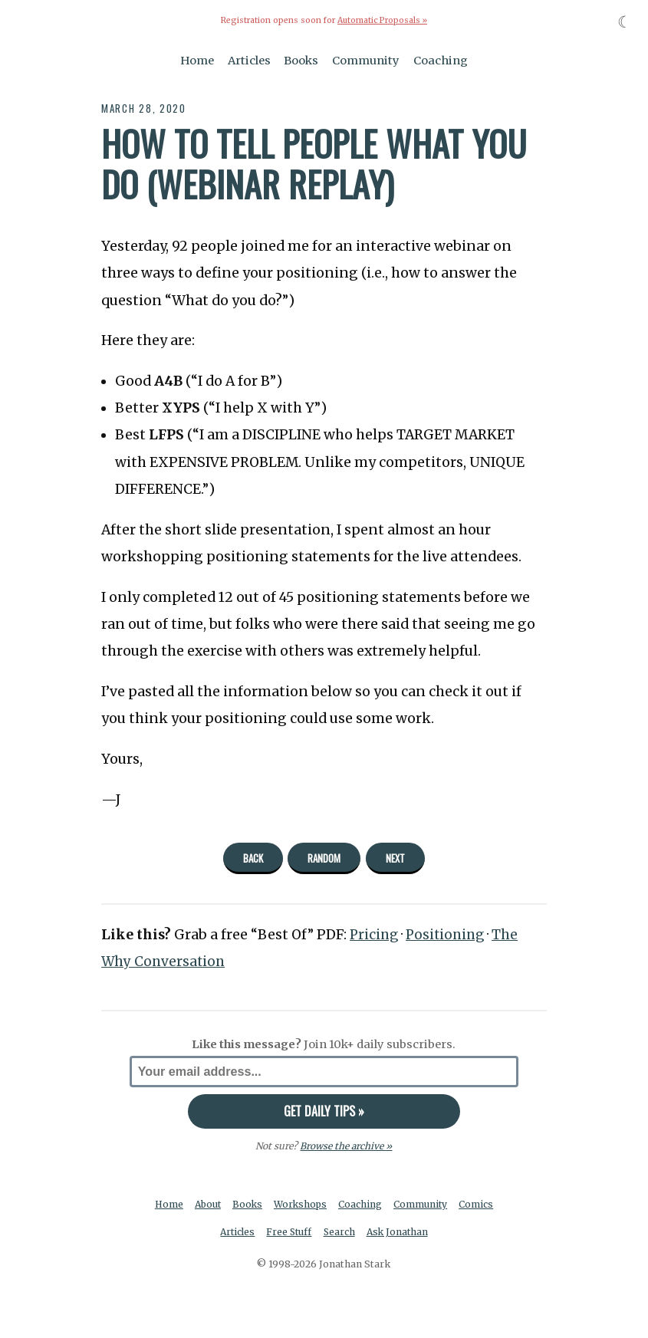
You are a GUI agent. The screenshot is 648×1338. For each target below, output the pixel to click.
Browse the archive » (346, 1145)
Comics (479, 1204)
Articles (249, 60)
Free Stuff (288, 1232)
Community (366, 60)
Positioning (449, 934)
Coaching (440, 60)
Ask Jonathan (399, 1232)
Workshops (302, 1204)
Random (324, 857)
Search (340, 1232)
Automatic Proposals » (382, 20)
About (206, 1204)
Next (395, 857)
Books (301, 60)
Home (197, 60)
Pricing (375, 934)
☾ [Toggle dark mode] (624, 22)
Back (253, 857)
